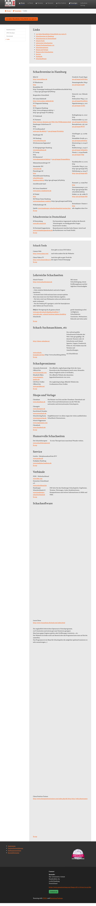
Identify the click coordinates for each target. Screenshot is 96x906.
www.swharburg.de (39, 143)
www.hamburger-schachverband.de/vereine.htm (54, 211)
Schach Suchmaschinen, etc (45, 48)
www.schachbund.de (40, 488)
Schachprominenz (42, 50)
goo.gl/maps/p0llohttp (79, 143)
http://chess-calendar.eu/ (41, 344)
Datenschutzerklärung (15, 851)
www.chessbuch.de (39, 430)
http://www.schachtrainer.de (42, 285)
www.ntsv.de (37, 172)
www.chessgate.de (39, 412)
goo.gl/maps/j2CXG (78, 109)
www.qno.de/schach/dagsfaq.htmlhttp (45, 315)
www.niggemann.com (40, 426)
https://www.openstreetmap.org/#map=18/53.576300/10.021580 (70, 890)
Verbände (39, 59)
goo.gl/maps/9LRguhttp (80, 153)
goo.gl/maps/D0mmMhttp (61, 162)
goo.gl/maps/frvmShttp (80, 104)
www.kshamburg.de (39, 153)
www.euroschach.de (39, 416)
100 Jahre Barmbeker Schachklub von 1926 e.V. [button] (21, 22)
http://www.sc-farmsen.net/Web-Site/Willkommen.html (52, 125)
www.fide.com (37, 481)
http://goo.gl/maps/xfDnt (80, 176)
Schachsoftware (41, 62)
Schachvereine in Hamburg (45, 39)
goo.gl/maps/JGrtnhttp (56, 134)
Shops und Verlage (42, 53)
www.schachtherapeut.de (41, 446)
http (34, 88)
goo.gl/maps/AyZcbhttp (80, 125)
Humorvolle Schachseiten (44, 55)
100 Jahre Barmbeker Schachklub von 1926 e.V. (51, 37)
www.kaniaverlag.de (39, 421)
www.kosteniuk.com (40, 375)
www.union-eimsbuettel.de (42, 194)
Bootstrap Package (56, 901)
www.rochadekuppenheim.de (43, 233)
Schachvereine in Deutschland (46, 41)
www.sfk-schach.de (39, 226)
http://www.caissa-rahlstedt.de (43, 104)
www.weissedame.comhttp (42, 204)
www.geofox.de (38, 461)
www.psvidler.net (39, 389)
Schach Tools (40, 44)
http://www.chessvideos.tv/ (42, 263)
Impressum (11, 849)
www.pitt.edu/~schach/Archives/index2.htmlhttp (49, 317)
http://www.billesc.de (40, 82)
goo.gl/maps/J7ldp (78, 158)
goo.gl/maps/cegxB (78, 88)
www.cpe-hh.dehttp (39, 134)
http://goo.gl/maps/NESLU (81, 199)
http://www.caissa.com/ (41, 256)
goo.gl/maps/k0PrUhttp (80, 82)
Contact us (53, 894)
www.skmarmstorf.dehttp (41, 162)
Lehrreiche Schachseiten (44, 46)
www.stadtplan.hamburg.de (42, 466)
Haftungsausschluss (14, 853)
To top (35, 214)
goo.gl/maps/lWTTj (78, 129)
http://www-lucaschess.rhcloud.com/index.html (49, 626)
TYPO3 (45, 901)
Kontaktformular (13, 856)
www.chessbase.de (39, 405)
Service (38, 57)
